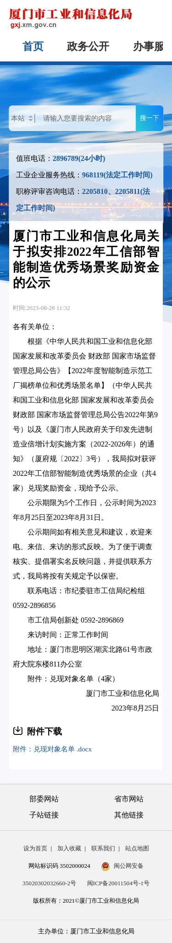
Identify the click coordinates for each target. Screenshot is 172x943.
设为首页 (35, 848)
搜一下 (149, 117)
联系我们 (103, 848)
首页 (33, 46)
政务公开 (88, 46)
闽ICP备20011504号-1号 (118, 883)
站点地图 (137, 848)
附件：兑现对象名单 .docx (52, 749)
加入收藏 (69, 848)
